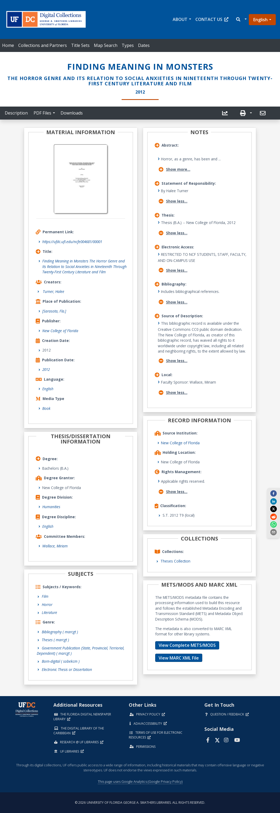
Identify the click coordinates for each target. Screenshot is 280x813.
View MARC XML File (179, 658)
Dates (144, 45)
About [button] (180, 19)
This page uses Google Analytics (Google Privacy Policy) (140, 781)
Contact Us (211, 19)
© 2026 (140, 802)
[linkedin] (273, 501)
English (260, 20)
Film (45, 596)
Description (16, 113)
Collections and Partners (42, 45)
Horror (47, 604)
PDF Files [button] (42, 113)
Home (8, 45)
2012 (46, 369)
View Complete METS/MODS (187, 645)
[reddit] (273, 516)
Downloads (72, 113)
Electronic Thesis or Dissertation (67, 669)
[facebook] (273, 493)
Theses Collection (175, 561)
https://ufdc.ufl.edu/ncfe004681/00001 (72, 241)
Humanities (51, 506)
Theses (55, 639)
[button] (241, 19)
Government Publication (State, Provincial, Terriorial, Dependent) (80, 650)
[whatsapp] (273, 524)
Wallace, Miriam (55, 545)
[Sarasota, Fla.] (54, 311)
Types (128, 45)
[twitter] (273, 509)
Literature (49, 612)
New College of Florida (60, 330)
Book (46, 408)
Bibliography (60, 631)
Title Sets (80, 45)
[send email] (273, 532)
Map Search (105, 45)
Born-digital (61, 661)
